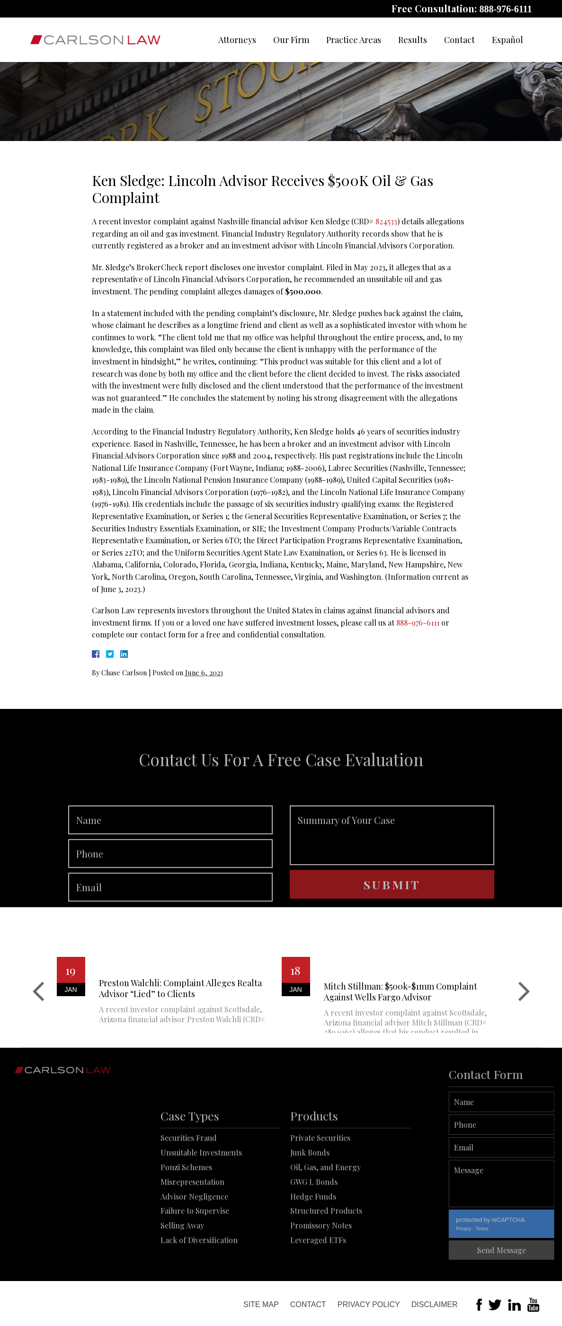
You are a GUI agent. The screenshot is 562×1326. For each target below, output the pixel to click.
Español (507, 39)
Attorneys (237, 39)
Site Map (261, 1304)
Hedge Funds (313, 1233)
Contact (459, 39)
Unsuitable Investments (201, 1190)
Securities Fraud (189, 1175)
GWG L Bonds (314, 1219)
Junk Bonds (310, 1190)
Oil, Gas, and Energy (325, 1204)
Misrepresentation (192, 1219)
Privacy (489, 1228)
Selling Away (182, 1263)
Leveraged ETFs (318, 1277)
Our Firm (291, 39)
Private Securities (320, 1175)
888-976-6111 (505, 9)
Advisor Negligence (194, 1233)
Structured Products (326, 1248)
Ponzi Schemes (186, 1204)
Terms (508, 1228)
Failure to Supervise (195, 1248)
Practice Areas (353, 39)
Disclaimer (434, 1304)
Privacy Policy (369, 1304)
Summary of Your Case (392, 860)
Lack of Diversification (199, 1277)
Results (412, 39)
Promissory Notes (321, 1263)
